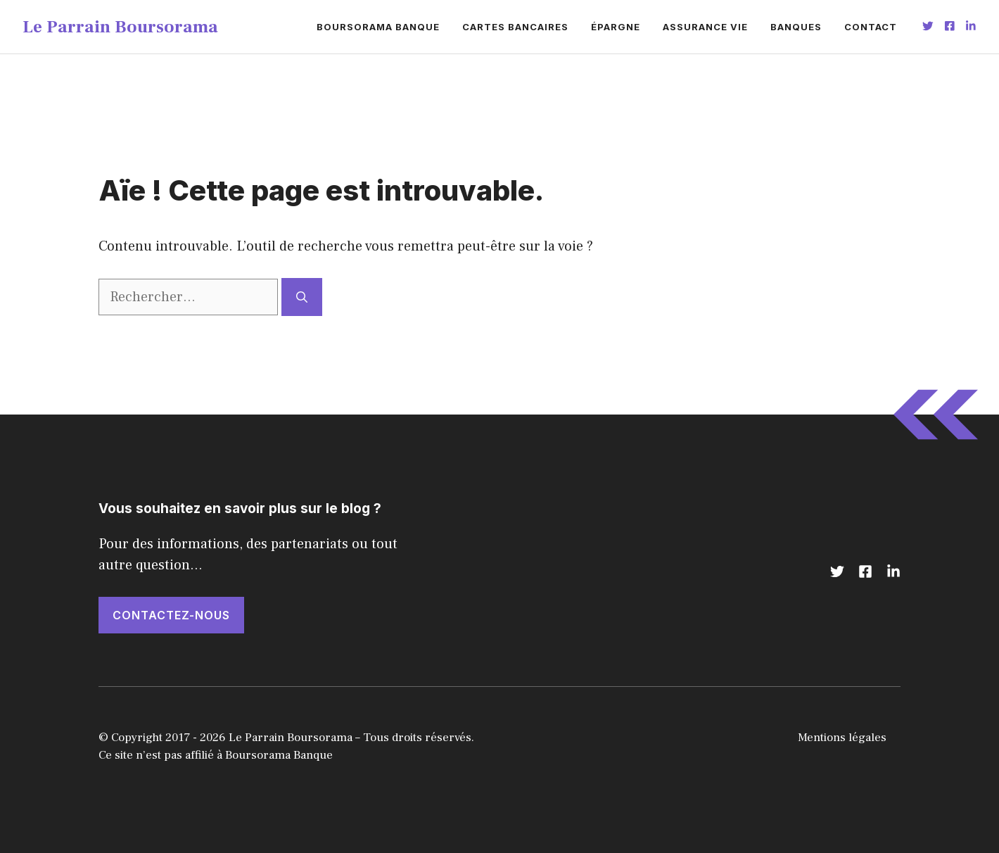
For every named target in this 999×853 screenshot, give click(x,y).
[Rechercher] (301, 297)
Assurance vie (705, 26)
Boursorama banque (378, 26)
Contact (870, 26)
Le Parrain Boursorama (120, 26)
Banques (796, 26)
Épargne (615, 26)
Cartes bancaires (515, 26)
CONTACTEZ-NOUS (171, 615)
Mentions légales (842, 737)
